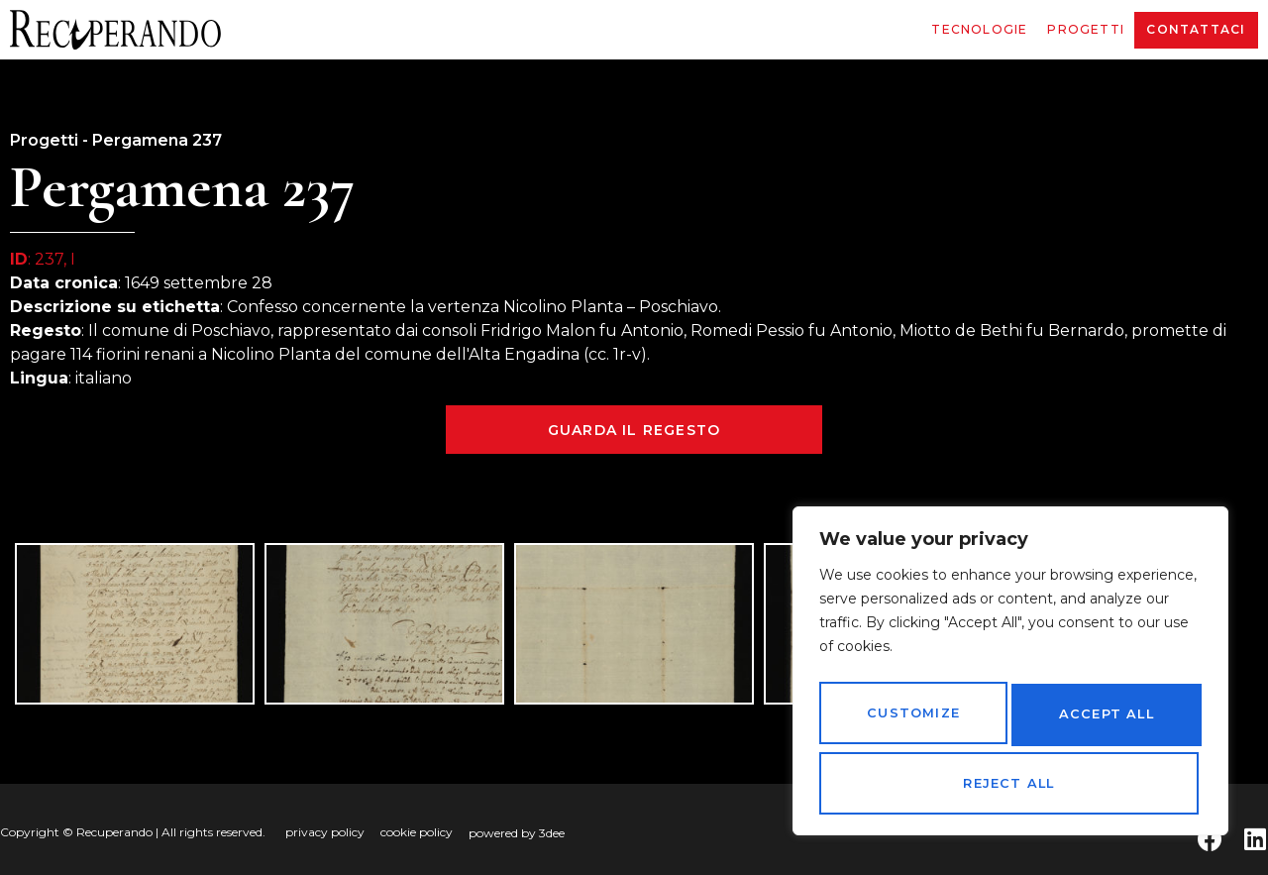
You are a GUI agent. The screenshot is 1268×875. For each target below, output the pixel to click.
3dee (552, 832)
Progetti (1085, 29)
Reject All (1102, 721)
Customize (911, 721)
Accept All (1010, 784)
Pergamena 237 (157, 140)
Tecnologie (979, 29)
